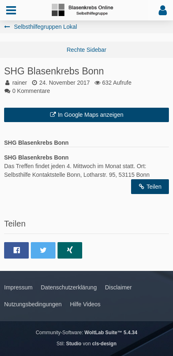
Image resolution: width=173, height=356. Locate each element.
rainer (19, 82)
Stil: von (86, 344)
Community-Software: (86, 332)
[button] (11, 10)
